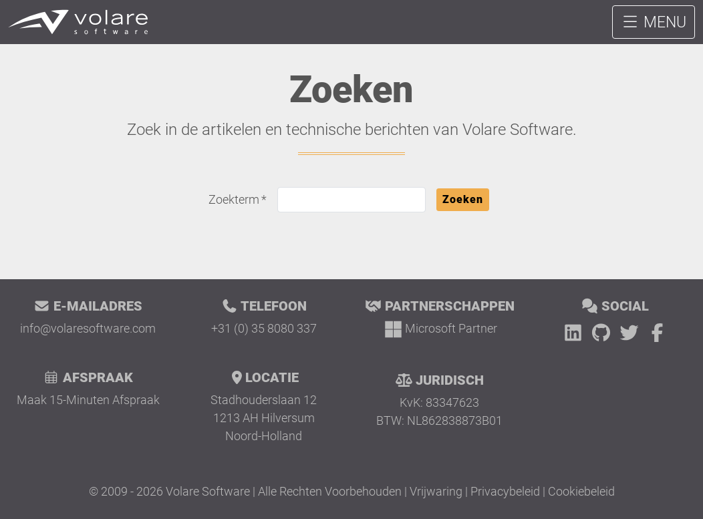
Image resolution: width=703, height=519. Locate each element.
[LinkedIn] (575, 333)
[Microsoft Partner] (439, 328)
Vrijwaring (436, 491)
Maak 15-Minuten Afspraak (88, 400)
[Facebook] (657, 333)
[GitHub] (603, 333)
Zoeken (462, 199)
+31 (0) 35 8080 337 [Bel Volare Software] (264, 328)
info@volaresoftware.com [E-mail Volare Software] (88, 328)
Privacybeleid (505, 491)
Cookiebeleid (581, 491)
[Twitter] (631, 333)
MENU (653, 22)
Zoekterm (233, 199)
